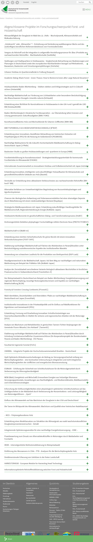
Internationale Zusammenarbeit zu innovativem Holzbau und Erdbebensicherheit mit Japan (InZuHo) (46, 166)
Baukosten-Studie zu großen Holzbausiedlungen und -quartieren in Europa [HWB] (46, 152)
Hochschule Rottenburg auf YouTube (7, 2)
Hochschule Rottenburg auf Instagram (12, 2)
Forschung (9, 18)
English (33, 2)
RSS (17, 2)
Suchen (90, 2)
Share (10, 539)
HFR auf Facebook (3, 2)
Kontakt (26, 2)
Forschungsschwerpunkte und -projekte (27, 18)
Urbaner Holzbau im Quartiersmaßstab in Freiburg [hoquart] (46, 72)
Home (2, 18)
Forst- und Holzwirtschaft (50, 18)
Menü (88, 9)
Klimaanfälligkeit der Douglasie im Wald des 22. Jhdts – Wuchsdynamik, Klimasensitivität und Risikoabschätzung (46, 36)
